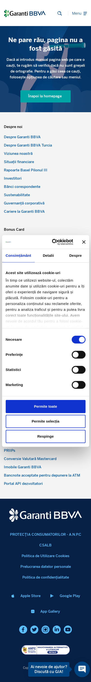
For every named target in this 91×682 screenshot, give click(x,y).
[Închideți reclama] (83, 242)
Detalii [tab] (48, 255)
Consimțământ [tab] (18, 255)
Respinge (45, 436)
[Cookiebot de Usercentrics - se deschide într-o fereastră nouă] (54, 242)
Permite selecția (45, 421)
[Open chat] (82, 669)
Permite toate (45, 406)
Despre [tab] (75, 255)
